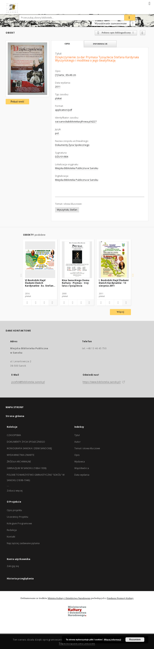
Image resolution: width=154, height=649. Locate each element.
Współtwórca (81, 468)
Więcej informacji (112, 639)
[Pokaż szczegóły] (52, 302)
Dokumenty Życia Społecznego (72, 145)
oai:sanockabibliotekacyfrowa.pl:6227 (75, 121)
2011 (57, 86)
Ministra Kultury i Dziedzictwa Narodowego (69, 598)
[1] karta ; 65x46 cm (65, 75)
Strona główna (15, 416)
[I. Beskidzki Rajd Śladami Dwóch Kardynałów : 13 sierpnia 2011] (114, 259)
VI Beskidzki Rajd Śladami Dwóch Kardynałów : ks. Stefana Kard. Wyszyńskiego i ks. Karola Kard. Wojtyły (40, 283)
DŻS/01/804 (61, 156)
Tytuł (77, 435)
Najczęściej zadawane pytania (23, 543)
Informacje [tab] (100, 44)
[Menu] (149, 3)
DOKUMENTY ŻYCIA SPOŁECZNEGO (26, 441)
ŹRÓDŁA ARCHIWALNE (19, 461)
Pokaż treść (17, 101)
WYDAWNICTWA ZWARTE (20, 455)
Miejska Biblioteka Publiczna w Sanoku (76, 168)
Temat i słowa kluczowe (87, 448)
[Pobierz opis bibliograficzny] (36, 302)
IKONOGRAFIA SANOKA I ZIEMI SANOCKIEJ (29, 448)
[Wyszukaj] (129, 18)
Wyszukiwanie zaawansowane (111, 23)
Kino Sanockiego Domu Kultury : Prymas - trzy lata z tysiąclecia (75, 283)
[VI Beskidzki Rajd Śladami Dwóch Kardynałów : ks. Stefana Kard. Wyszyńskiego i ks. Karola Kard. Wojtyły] (40, 259)
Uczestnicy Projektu (17, 516)
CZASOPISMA (14, 435)
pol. (57, 133)
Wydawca (79, 461)
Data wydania (81, 474)
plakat (58, 98)
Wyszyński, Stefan (67, 209)
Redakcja (12, 530)
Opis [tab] (67, 43)
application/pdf (63, 109)
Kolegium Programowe (19, 523)
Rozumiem (135, 639)
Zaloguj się (13, 566)
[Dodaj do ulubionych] (142, 32)
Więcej (120, 312)
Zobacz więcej (15, 490)
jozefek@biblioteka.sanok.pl (28, 382)
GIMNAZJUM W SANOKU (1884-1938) (27, 468)
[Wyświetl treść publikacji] (44, 302)
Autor (77, 441)
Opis (77, 455)
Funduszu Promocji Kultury (120, 598)
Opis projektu (14, 510)
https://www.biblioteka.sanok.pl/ (102, 382)
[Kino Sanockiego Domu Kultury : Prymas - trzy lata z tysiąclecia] (77, 259)
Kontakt (11, 536)
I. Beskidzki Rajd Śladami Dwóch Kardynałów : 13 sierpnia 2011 (114, 283)
